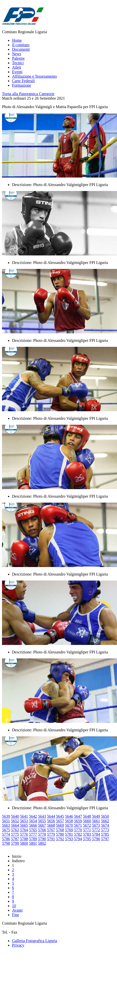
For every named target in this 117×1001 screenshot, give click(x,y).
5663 (6, 825)
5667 (42, 825)
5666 (33, 825)
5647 (78, 816)
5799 (15, 843)
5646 (69, 816)
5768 (60, 830)
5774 (6, 834)
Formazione (21, 85)
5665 (24, 825)
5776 (24, 834)
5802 (42, 843)
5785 (105, 834)
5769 (69, 830)
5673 (96, 825)
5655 (42, 821)
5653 (24, 821)
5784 (96, 834)
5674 (105, 825)
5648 (87, 816)
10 (14, 906)
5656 (51, 821)
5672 (87, 825)
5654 (33, 821)
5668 (51, 825)
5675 (6, 830)
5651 (6, 821)
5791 (51, 839)
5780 (60, 834)
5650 (105, 816)
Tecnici (18, 63)
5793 (69, 839)
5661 (96, 821)
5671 (78, 825)
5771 (87, 830)
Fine (15, 915)
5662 (105, 821)
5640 (15, 816)
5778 (42, 834)
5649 (96, 816)
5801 (33, 843)
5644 (51, 816)
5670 (69, 825)
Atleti (16, 67)
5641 (24, 816)
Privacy (18, 945)
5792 (60, 839)
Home (17, 40)
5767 (51, 830)
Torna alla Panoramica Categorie (28, 94)
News (16, 54)
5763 (15, 830)
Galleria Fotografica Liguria (34, 941)
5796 (96, 839)
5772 (96, 830)
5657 (60, 821)
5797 (105, 839)
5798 (6, 843)
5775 (15, 834)
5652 (15, 821)
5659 (78, 821)
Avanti (17, 910)
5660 (87, 821)
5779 (51, 834)
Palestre (18, 58)
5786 (6, 839)
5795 (87, 839)
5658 (69, 821)
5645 (60, 816)
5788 (24, 839)
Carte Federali (23, 81)
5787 (15, 839)
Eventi (17, 72)
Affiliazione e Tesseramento (34, 76)
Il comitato (21, 45)
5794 (78, 839)
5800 (24, 843)
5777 (33, 834)
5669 (60, 825)
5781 (69, 834)
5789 (33, 839)
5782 (78, 834)
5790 (42, 839)
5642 (33, 816)
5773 (105, 830)
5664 (15, 825)
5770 (78, 830)
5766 (42, 830)
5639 (6, 816)
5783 (87, 834)
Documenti (21, 49)
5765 (33, 830)
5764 (24, 830)
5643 (42, 816)
